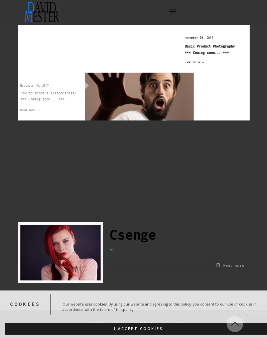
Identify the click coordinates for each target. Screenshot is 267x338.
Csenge (133, 234)
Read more (233, 265)
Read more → (191, 62)
